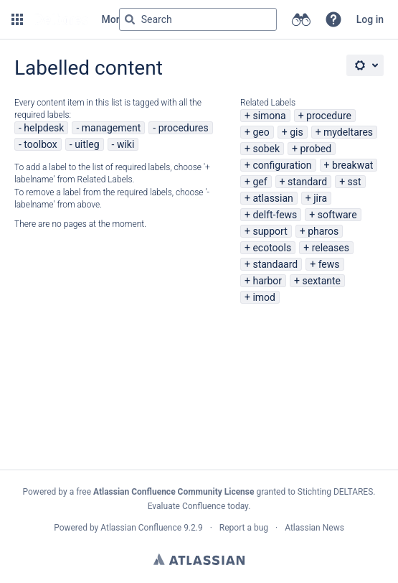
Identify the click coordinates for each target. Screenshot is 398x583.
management (111, 128)
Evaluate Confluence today (198, 506)
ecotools (271, 247)
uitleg (87, 144)
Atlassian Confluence (140, 528)
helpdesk (44, 128)
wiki (125, 144)
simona (268, 115)
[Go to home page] (61, 19)
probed (315, 148)
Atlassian (199, 559)
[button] (17, 19)
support (269, 231)
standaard (275, 264)
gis (296, 132)
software (337, 214)
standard (307, 181)
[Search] (130, 19)
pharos (323, 231)
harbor (267, 280)
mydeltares (348, 132)
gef (259, 181)
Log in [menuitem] (370, 19)
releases (330, 247)
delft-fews (274, 214)
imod (263, 297)
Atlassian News (314, 528)
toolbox (40, 144)
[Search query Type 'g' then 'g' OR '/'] (198, 19)
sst (354, 181)
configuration (281, 165)
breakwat (352, 165)
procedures (183, 128)
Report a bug (243, 528)
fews (329, 264)
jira (320, 198)
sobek (266, 148)
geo (260, 132)
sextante (322, 280)
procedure (328, 115)
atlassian (272, 198)
